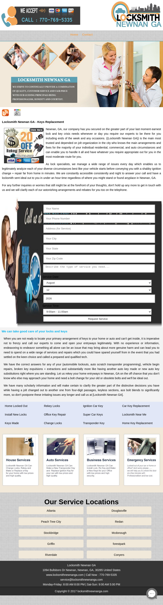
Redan (119, 521)
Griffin (51, 543)
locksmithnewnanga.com (92, 591)
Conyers (119, 554)
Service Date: (50, 276)
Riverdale (51, 554)
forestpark (119, 543)
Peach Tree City (51, 521)
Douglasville (119, 510)
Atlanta (51, 510)
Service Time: (50, 305)
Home (74, 34)
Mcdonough (119, 532)
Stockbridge (51, 532)
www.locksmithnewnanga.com (65, 574)
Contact (87, 34)
